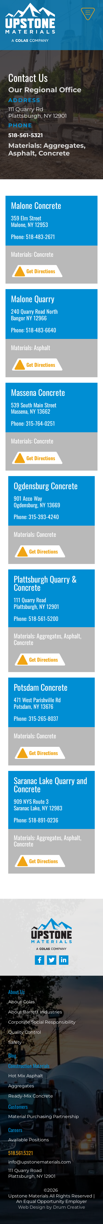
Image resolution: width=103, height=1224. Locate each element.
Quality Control (24, 1032)
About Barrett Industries (35, 1012)
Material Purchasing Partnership (43, 1116)
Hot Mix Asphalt (25, 1075)
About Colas (21, 1001)
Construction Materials (28, 1065)
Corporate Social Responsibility (42, 1022)
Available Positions (28, 1139)
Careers (15, 1129)
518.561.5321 (20, 1152)
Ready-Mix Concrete (30, 1096)
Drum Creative (69, 1207)
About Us (16, 991)
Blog (12, 1055)
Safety (15, 1042)
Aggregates (21, 1085)
